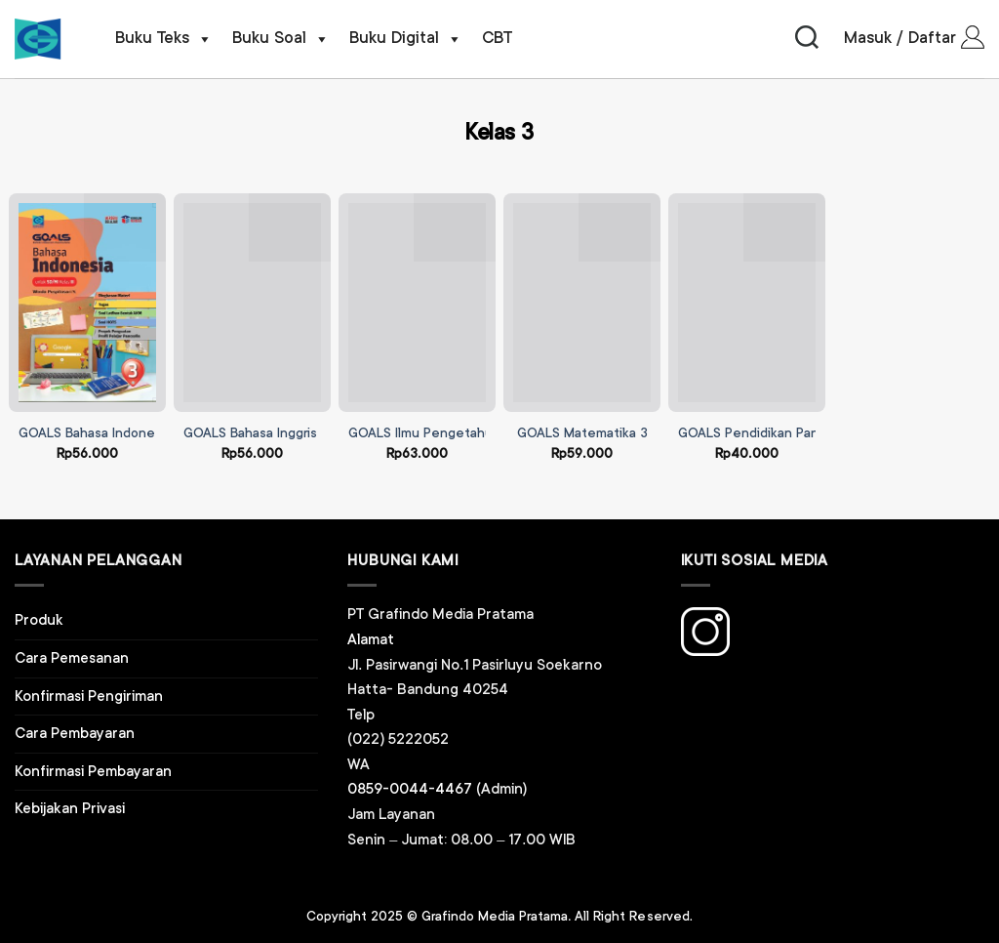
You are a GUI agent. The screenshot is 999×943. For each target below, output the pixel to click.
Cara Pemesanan (72, 658)
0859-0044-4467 (409, 789)
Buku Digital (405, 39)
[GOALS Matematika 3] (582, 302)
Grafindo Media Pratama (494, 916)
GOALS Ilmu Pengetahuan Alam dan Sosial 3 (483, 433)
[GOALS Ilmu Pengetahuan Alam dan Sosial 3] (417, 302)
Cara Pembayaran (75, 733)
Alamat (370, 640)
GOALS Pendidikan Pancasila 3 (771, 433)
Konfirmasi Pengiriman (89, 696)
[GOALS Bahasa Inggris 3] (252, 302)
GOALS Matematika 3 (582, 433)
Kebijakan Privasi (70, 808)
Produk (39, 620)
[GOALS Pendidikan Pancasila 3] (747, 302)
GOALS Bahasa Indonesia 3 (101, 433)
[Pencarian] (807, 39)
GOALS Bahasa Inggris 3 (256, 433)
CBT (497, 38)
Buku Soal (281, 39)
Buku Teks (164, 39)
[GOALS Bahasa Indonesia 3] (87, 302)
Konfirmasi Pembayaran (93, 771)
